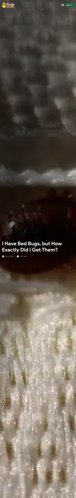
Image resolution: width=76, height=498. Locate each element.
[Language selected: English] (70, 5)
